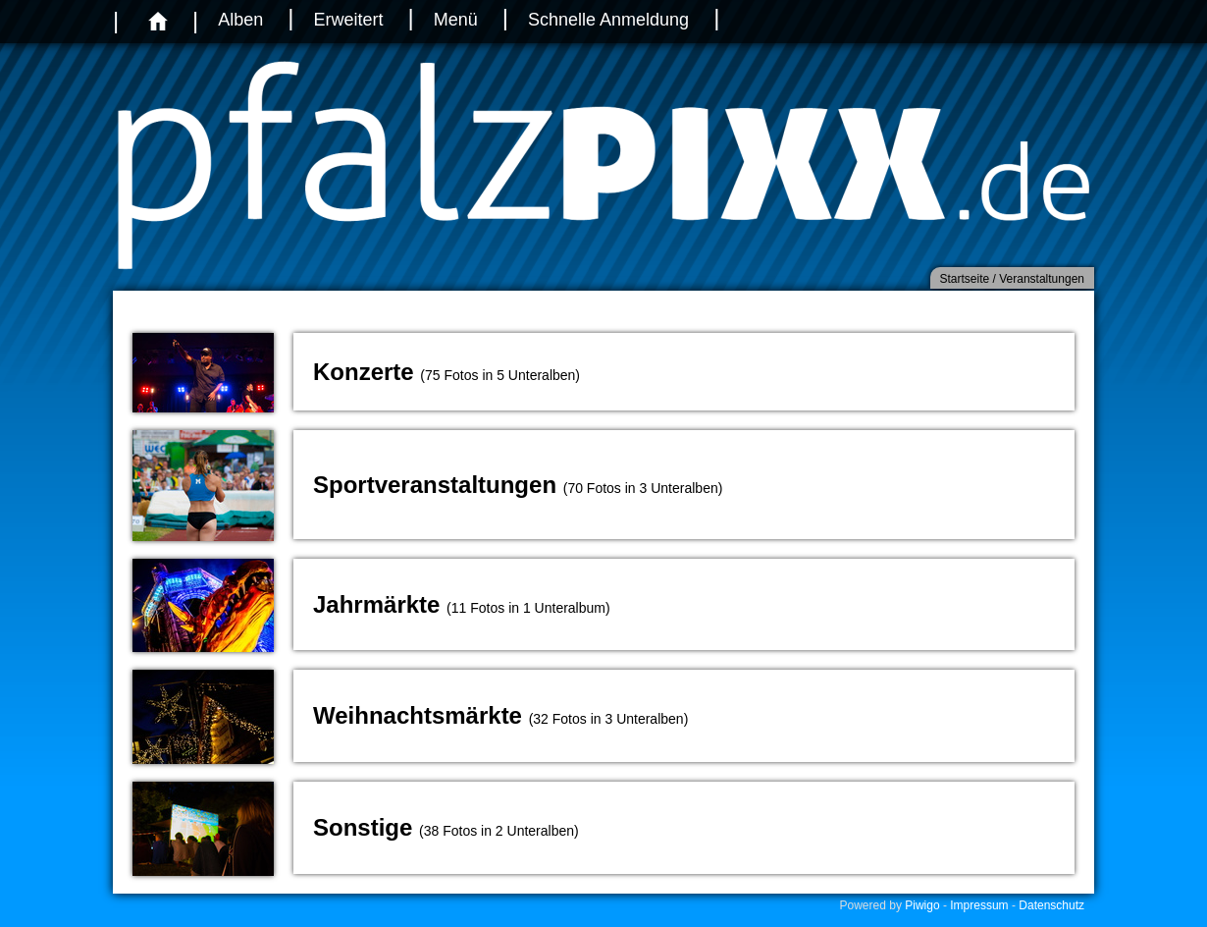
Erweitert (348, 19)
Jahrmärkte (376, 604)
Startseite (965, 279)
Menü (456, 19)
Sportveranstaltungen (434, 484)
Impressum (979, 905)
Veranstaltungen (1041, 279)
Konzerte (363, 371)
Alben (240, 19)
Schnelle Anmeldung (608, 19)
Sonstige (362, 827)
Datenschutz (1051, 905)
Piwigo (922, 905)
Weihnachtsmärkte (417, 715)
